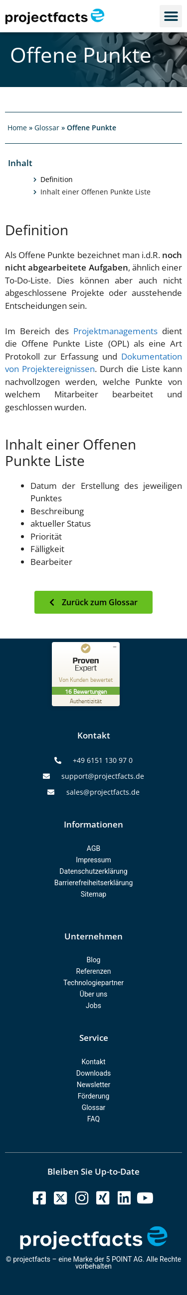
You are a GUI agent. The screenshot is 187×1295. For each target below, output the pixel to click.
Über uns (93, 994)
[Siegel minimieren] (115, 647)
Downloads (93, 1073)
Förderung (94, 1096)
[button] (171, 16)
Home (17, 127)
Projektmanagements (115, 331)
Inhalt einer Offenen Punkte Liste (95, 191)
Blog (94, 960)
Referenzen (93, 971)
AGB (93, 848)
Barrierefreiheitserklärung (93, 883)
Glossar (46, 127)
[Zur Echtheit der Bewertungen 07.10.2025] (86, 700)
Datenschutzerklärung (93, 871)
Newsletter (93, 1085)
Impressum (93, 860)
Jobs (93, 1006)
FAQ (93, 1119)
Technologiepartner (93, 983)
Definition (56, 179)
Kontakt (93, 1062)
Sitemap (93, 894)
